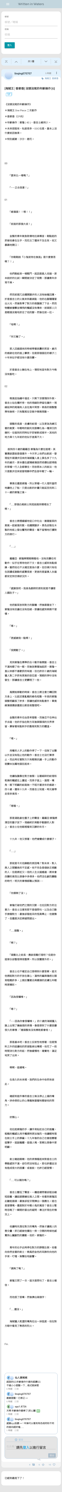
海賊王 (48, 78)
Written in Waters (31, 4)
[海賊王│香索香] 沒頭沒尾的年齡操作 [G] (30, 88)
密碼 (7, 29)
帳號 (7, 17)
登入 (9, 45)
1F (7, 94)
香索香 (55, 78)
